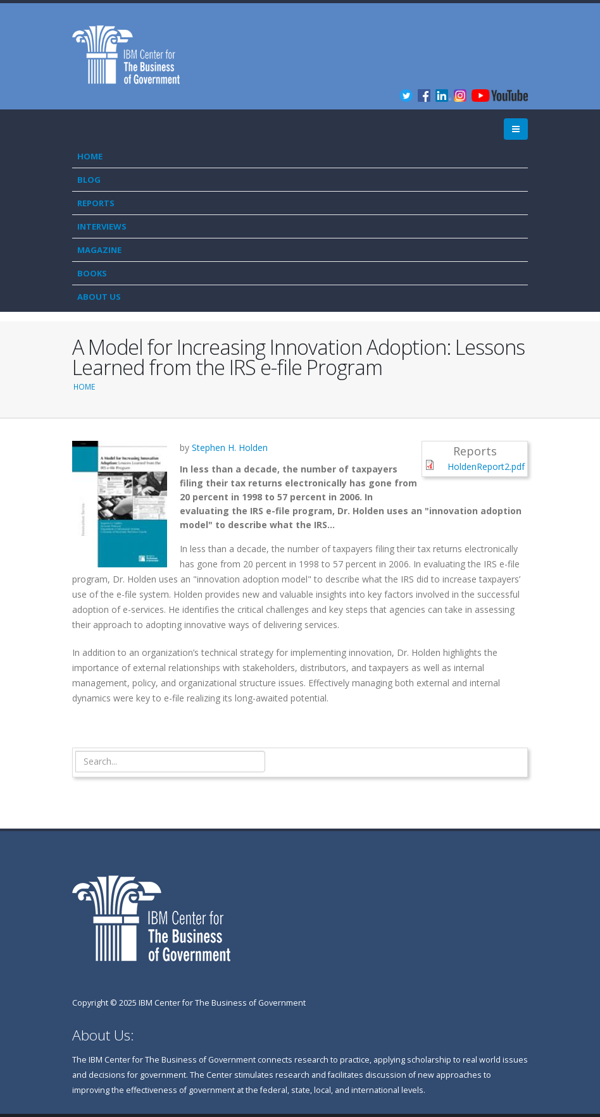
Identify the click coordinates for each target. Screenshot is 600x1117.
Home (90, 156)
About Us (99, 296)
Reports (96, 203)
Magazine (99, 250)
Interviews (102, 226)
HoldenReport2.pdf (486, 466)
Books (92, 273)
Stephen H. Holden (230, 447)
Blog (89, 179)
